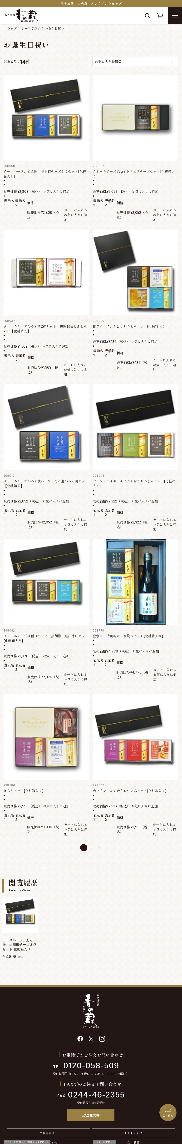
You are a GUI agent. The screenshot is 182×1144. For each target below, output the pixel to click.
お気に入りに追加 (56, 191)
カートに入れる (75, 210)
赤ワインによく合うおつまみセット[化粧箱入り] (130, 791)
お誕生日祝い (54, 28)
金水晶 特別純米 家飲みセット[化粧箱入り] (128, 636)
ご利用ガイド (48, 1133)
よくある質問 (133, 1133)
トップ (12, 28)
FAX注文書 (91, 1115)
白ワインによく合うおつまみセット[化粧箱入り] (130, 326)
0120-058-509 (86, 1065)
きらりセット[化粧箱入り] (24, 791)
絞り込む (168, 1112)
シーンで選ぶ (31, 28)
